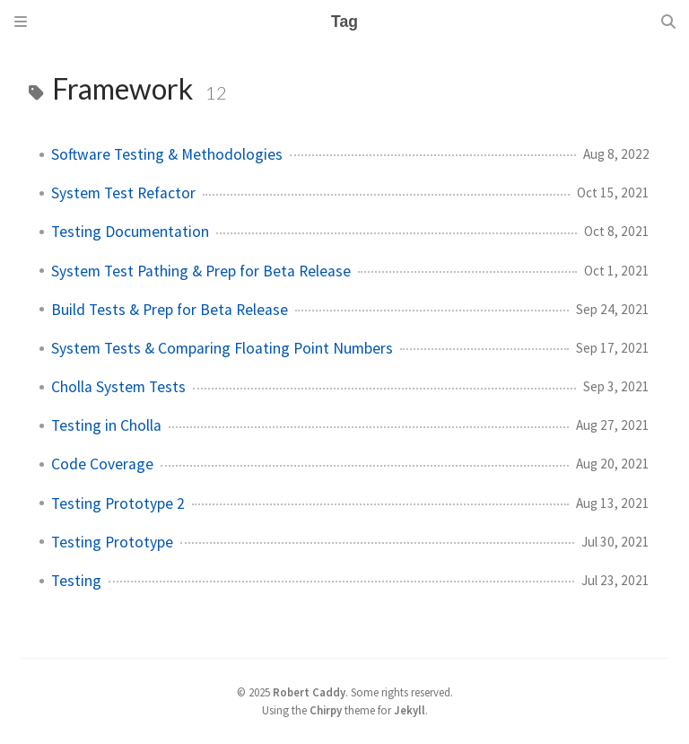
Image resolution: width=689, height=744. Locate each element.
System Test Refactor (123, 193)
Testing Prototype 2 (118, 503)
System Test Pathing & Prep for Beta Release (201, 271)
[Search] (668, 21)
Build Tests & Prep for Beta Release (169, 309)
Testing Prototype (112, 542)
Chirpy (326, 710)
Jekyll (409, 710)
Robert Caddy (309, 692)
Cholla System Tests (118, 387)
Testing (76, 581)
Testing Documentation (130, 231)
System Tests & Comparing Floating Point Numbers (222, 348)
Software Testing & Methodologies (167, 154)
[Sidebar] (20, 21)
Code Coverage (102, 464)
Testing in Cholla (106, 425)
